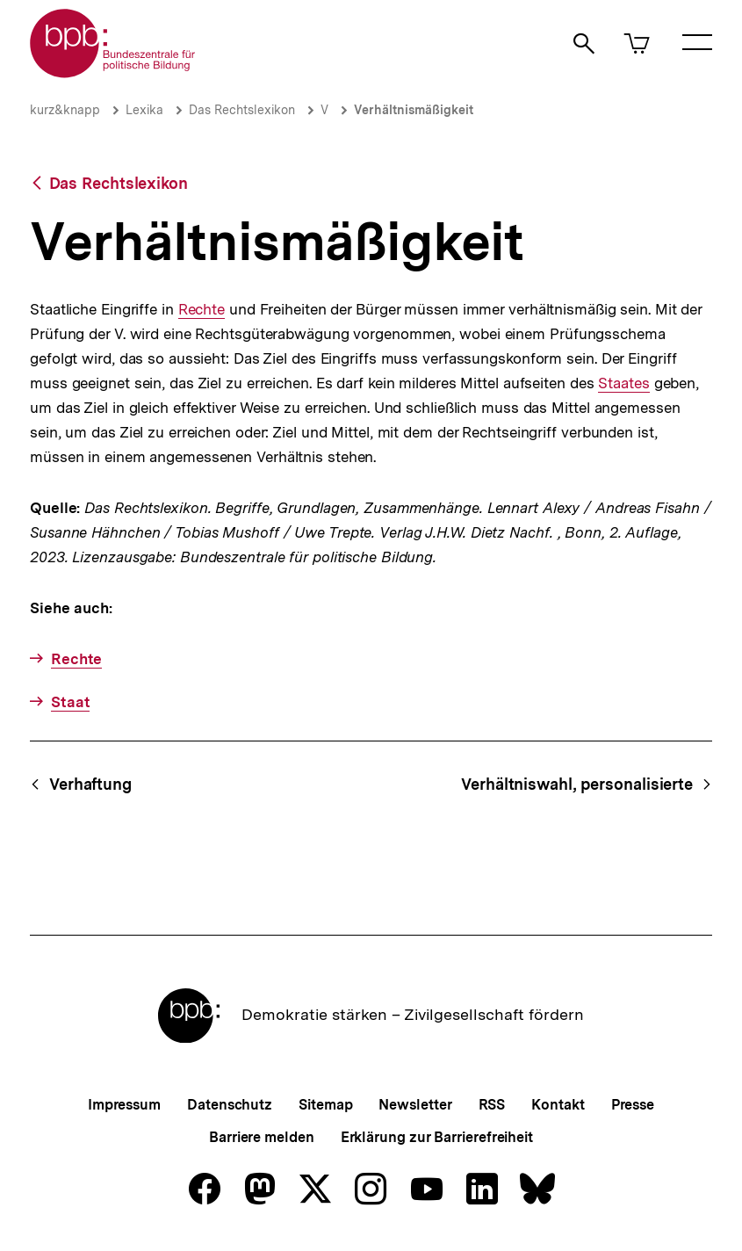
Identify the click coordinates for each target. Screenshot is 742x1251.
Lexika (144, 110)
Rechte (201, 309)
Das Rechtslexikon (242, 110)
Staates (623, 383)
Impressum (124, 1104)
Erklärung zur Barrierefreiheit (437, 1137)
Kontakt (557, 1104)
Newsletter (414, 1104)
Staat (70, 702)
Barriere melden (261, 1137)
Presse (632, 1104)
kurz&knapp (65, 110)
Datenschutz (229, 1104)
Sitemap (325, 1104)
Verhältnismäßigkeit (413, 110)
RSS (492, 1104)
